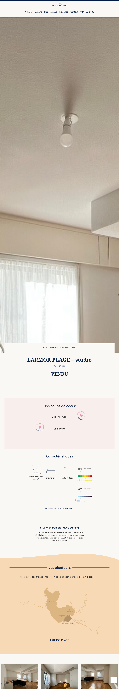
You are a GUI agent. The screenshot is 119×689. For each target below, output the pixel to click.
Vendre (38, 12)
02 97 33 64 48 (87, 12)
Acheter (29, 12)
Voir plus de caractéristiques (59, 508)
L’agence (63, 12)
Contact (74, 12)
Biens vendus (50, 12)
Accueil (45, 347)
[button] (85, 472)
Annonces (53, 347)
